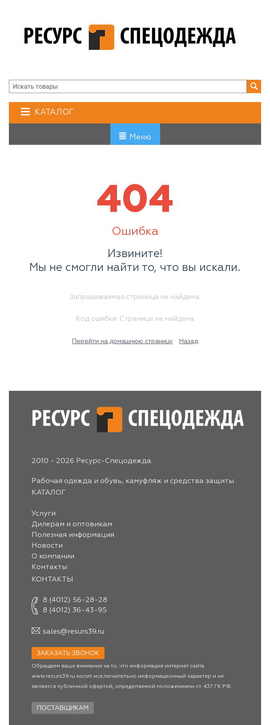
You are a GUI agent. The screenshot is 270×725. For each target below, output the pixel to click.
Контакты (49, 567)
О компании (53, 556)
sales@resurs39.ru (73, 631)
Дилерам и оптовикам (72, 524)
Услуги (44, 513)
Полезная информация (73, 535)
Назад (188, 341)
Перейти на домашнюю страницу (122, 341)
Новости (47, 545)
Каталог (53, 112)
